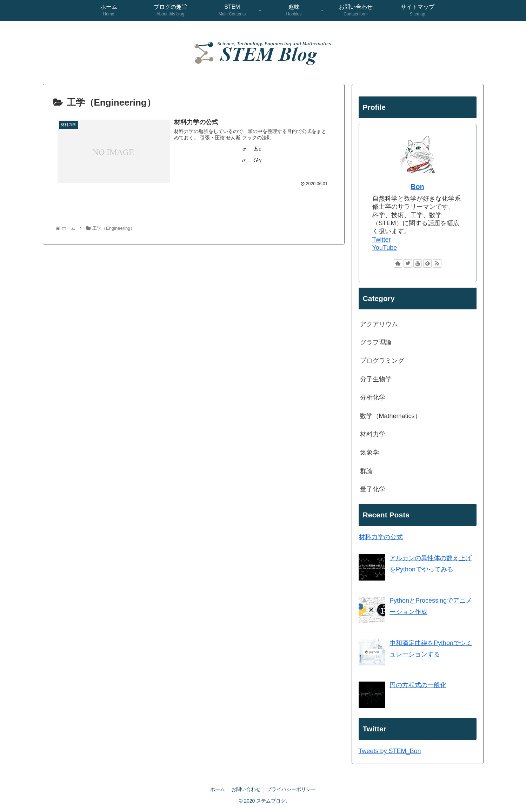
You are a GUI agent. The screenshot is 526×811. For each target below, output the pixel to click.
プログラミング (382, 360)
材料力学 (372, 434)
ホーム (216, 789)
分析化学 (372, 397)
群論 (366, 471)
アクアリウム (379, 324)
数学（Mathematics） (390, 416)
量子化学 (372, 489)
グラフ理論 (376, 342)
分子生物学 (376, 379)
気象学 (369, 452)
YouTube (384, 247)
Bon (417, 186)
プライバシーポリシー (292, 789)
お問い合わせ (246, 789)
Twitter (381, 239)
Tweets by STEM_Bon (390, 751)
